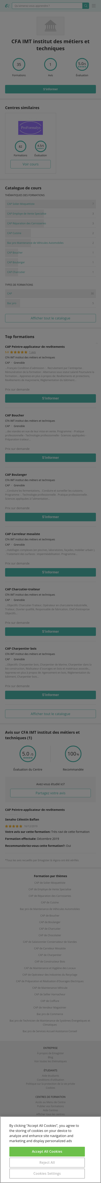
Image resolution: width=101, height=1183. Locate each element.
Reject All (47, 1162)
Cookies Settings (47, 1173)
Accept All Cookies (47, 1151)
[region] (50, 1149)
